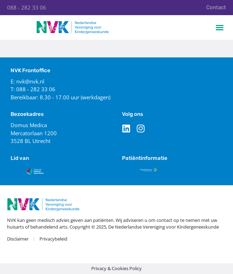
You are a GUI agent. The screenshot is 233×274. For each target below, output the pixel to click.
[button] (219, 27)
